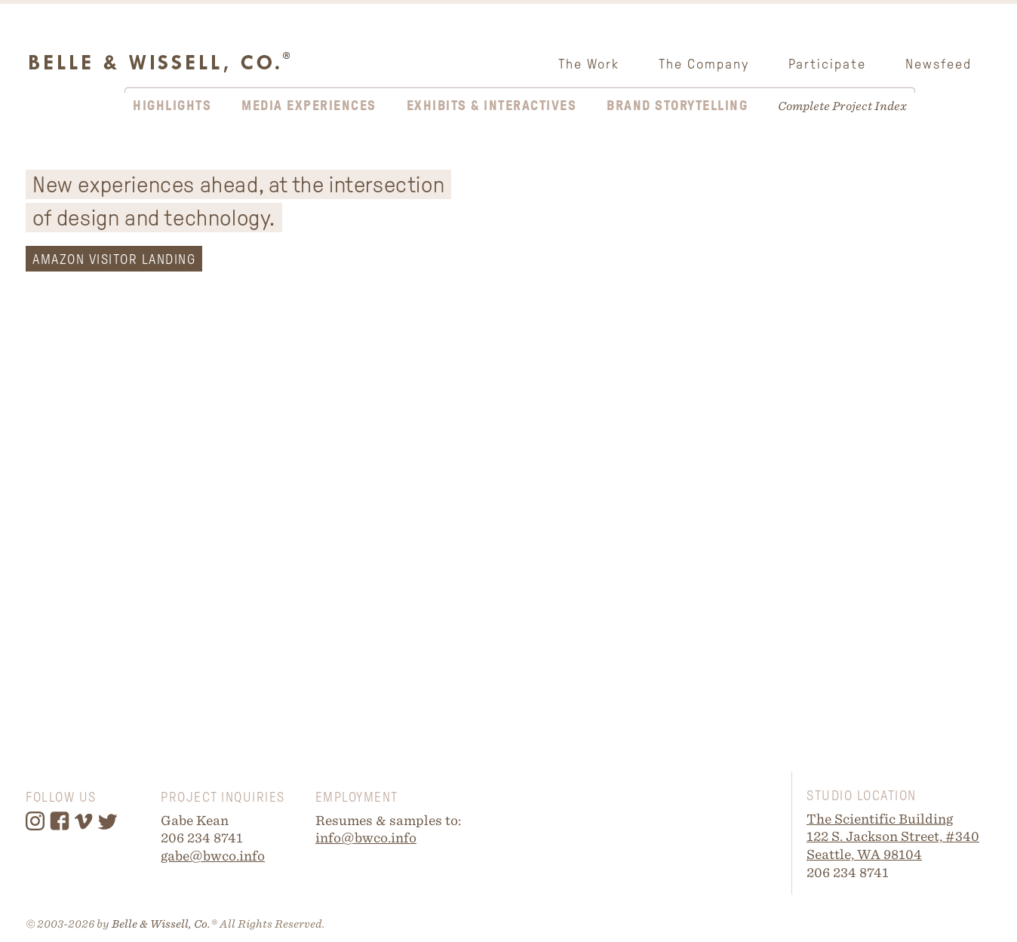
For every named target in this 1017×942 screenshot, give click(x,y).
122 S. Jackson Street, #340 (893, 836)
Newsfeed (938, 64)
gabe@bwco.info (213, 855)
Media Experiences (308, 105)
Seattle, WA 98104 (864, 854)
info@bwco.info (365, 837)
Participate (827, 64)
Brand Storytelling (677, 105)
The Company (704, 64)
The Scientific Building (880, 819)
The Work (588, 64)
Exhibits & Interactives (492, 105)
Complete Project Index (842, 106)
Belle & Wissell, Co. (161, 924)
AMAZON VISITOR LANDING (113, 259)
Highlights (172, 105)
